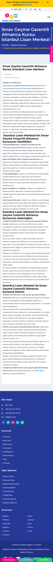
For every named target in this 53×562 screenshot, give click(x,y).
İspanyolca (6, 523)
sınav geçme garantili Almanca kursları (18, 86)
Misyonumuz (7, 444)
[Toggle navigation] (48, 17)
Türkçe (30, 531)
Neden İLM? (6, 440)
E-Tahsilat (6, 463)
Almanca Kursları (8, 480)
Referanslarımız (8, 456)
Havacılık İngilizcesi (9, 499)
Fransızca (6, 535)
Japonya (30, 520)
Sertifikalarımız (7, 452)
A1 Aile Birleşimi (8, 491)
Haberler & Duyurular (19, 45)
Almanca (5, 520)
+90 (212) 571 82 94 (12, 409)
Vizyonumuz (7, 448)
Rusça (29, 516)
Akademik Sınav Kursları (10, 484)
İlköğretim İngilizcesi (9, 503)
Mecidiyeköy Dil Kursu (26, 549)
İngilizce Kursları (8, 476)
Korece (30, 527)
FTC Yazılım (37, 545)
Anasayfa (5, 45)
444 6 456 (17, 9)
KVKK (4, 459)
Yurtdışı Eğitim (7, 495)
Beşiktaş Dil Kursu (42, 549)
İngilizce (5, 516)
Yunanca (5, 531)
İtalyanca (5, 527)
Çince (29, 523)
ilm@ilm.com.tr (10, 417)
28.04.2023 (7, 74)
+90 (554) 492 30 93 (12, 413)
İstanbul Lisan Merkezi (11, 78)
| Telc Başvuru (51, 53)
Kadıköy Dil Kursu (26, 552)
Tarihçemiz (6, 437)
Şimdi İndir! (27, 5)
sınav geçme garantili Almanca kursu (17, 148)
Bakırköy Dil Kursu (9, 549)
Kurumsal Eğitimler (9, 488)
